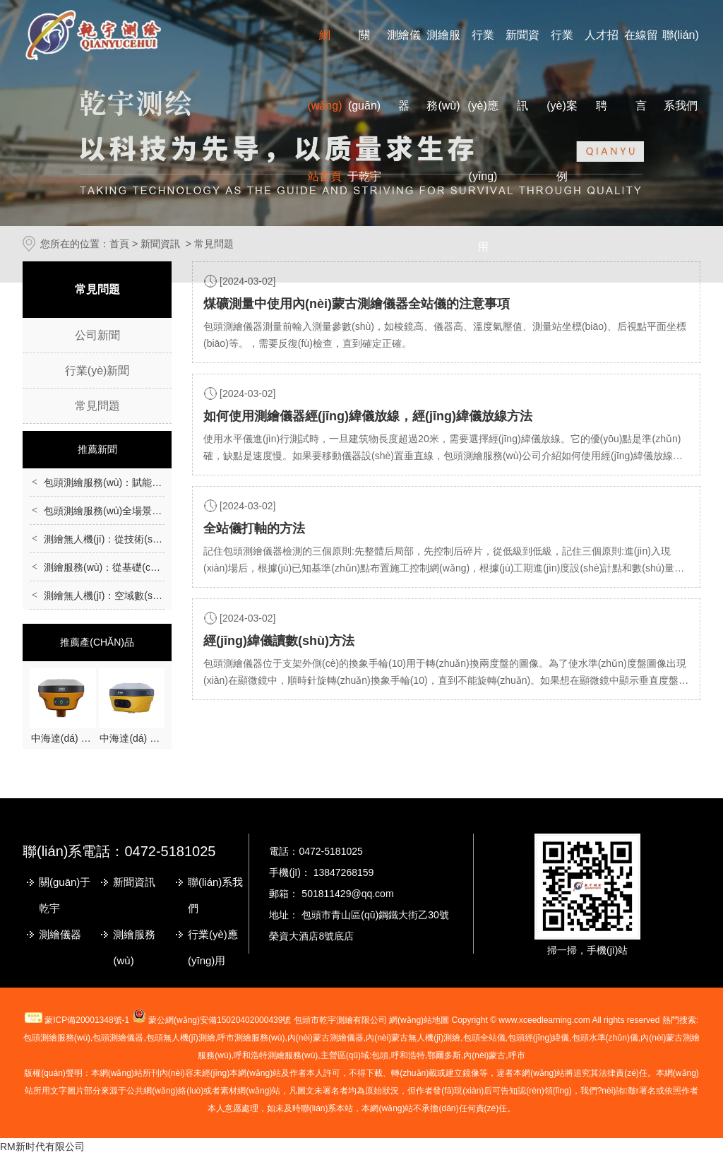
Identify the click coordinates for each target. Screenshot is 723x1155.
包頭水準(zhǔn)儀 (605, 1038)
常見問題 (97, 406)
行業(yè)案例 (562, 105)
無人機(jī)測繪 (413, 1038)
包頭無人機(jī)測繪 (180, 1038)
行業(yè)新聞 (97, 371)
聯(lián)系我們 (215, 895)
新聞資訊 (134, 882)
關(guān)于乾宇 (364, 105)
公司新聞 (97, 335)
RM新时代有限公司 (42, 1146)
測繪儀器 (60, 934)
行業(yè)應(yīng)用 (213, 947)
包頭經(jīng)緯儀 (538, 1038)
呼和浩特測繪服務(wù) (276, 1055)
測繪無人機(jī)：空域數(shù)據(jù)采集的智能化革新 (157, 595)
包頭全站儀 (484, 1038)
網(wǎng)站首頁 (324, 105)
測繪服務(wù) (134, 947)
